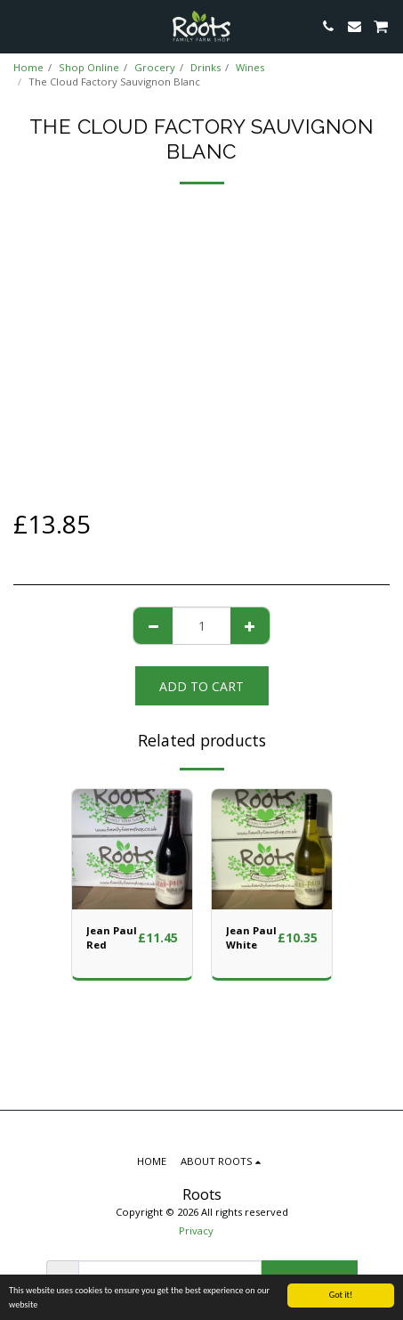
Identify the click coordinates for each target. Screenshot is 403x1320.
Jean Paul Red (111, 938)
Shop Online (89, 67)
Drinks (205, 67)
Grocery (154, 67)
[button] (19, 25)
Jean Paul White (251, 938)
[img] (132, 849)
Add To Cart (201, 686)
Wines (250, 67)
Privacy (196, 1230)
